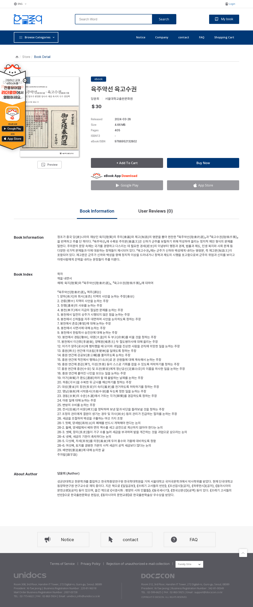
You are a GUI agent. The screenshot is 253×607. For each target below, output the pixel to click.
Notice (140, 37)
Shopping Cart (224, 37)
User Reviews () (155, 211)
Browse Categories (34, 37)
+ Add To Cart (127, 163)
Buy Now (203, 163)
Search (164, 19)
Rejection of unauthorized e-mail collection (138, 564)
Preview (52, 164)
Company (161, 37)
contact (183, 37)
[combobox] (189, 564)
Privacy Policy (90, 564)
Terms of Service (62, 564)
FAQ (201, 37)
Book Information (97, 211)
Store (26, 57)
